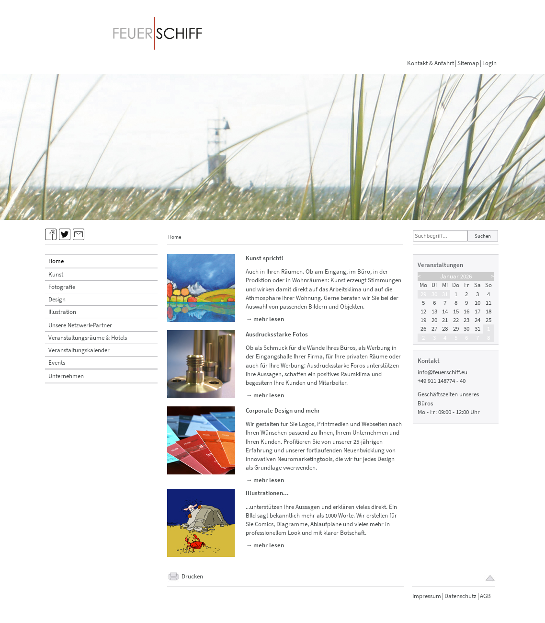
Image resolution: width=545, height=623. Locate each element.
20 (434, 320)
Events (56, 362)
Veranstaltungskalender (79, 350)
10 (477, 303)
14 (445, 311)
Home (56, 261)
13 (434, 311)
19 (423, 320)
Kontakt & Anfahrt (430, 63)
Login (489, 63)
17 (477, 311)
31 (445, 294)
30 (434, 294)
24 (477, 320)
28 (445, 328)
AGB (485, 596)
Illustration (62, 312)
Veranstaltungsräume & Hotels (87, 338)
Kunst (55, 274)
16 (466, 311)
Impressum (426, 596)
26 (423, 328)
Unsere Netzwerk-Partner (80, 325)
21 (445, 320)
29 (423, 294)
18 (488, 311)
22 (456, 320)
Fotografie (61, 287)
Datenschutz (460, 596)
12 (423, 311)
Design (57, 299)
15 (456, 311)
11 (488, 303)
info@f (426, 372)
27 (434, 328)
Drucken (192, 576)
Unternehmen (66, 376)
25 (488, 320)
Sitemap (468, 63)
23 (466, 320)
